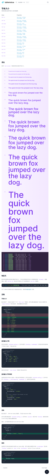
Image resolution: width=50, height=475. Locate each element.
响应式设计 (28, 289)
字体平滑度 (45, 468)
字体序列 (4, 468)
